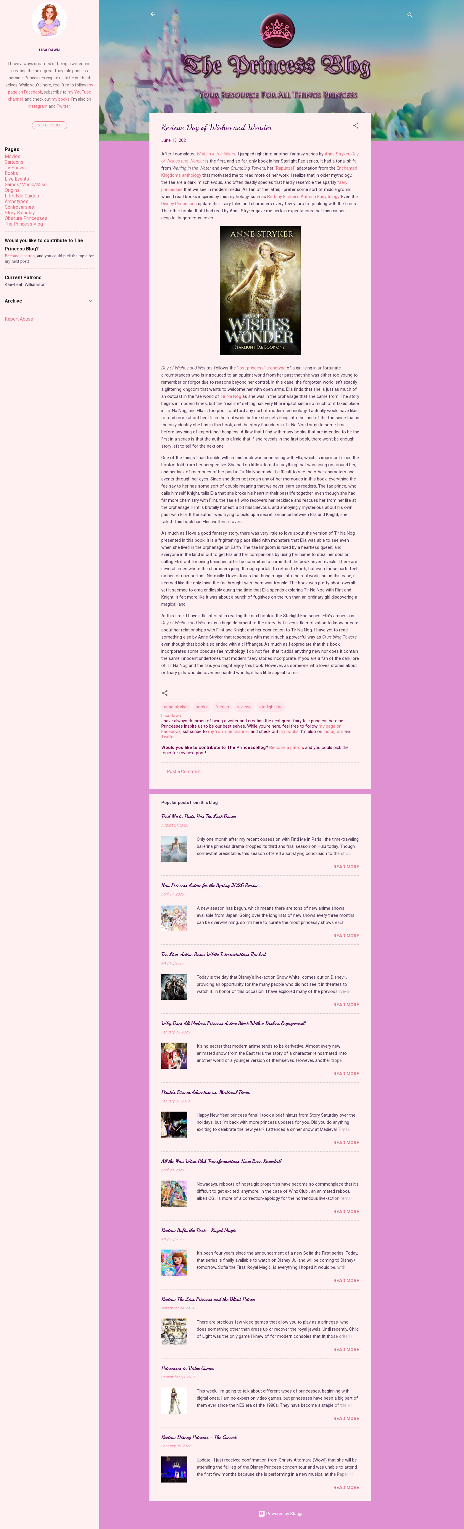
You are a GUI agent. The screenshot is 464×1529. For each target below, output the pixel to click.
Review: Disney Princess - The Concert (198, 1437)
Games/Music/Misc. (26, 184)
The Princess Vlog (24, 224)
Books (11, 173)
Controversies (19, 207)
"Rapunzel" (285, 168)
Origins (12, 190)
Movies (12, 156)
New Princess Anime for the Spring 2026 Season (210, 885)
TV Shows (15, 168)
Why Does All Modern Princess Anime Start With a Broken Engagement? (233, 1023)
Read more (346, 866)
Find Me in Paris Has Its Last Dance (198, 816)
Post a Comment (184, 771)
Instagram (333, 731)
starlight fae (271, 707)
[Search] (410, 16)
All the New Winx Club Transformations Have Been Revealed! (221, 1161)
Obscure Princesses (26, 218)
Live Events (17, 179)
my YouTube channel (228, 731)
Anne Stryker (337, 154)
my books (289, 731)
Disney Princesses (179, 203)
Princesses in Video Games (187, 1368)
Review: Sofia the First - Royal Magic (198, 1230)
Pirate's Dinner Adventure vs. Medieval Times (205, 1092)
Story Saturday (20, 213)
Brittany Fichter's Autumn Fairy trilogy (303, 196)
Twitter (168, 736)
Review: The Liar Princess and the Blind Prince (207, 1299)
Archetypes (16, 201)
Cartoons (14, 162)
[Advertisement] (395, 202)
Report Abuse (19, 319)
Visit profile (49, 125)
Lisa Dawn (49, 49)
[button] (355, 126)
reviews (244, 707)
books (202, 707)
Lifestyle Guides (22, 196)
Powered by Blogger (281, 1513)
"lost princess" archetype (261, 368)
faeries (222, 707)
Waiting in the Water (216, 154)
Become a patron (286, 747)
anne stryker (176, 707)
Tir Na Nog (230, 396)
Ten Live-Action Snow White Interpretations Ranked (213, 954)
